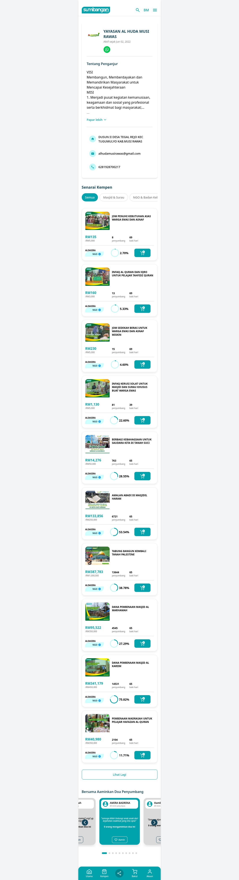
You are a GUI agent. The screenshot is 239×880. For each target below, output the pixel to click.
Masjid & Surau (113, 197)
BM (146, 10)
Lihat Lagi (119, 775)
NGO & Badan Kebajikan (150, 197)
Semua (90, 197)
